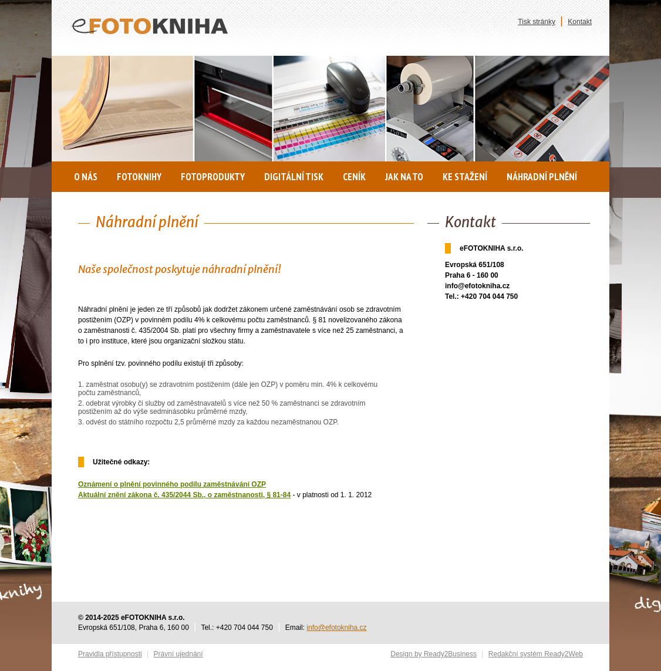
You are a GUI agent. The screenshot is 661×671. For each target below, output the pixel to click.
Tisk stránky (536, 22)
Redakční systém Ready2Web (535, 654)
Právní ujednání (178, 654)
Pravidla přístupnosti (110, 654)
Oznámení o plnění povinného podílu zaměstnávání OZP (172, 484)
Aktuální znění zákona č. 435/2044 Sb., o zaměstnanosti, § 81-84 (184, 495)
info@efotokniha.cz (336, 627)
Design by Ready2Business (433, 654)
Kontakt (580, 22)
